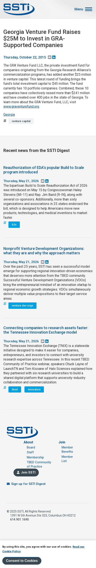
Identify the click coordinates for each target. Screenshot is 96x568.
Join (61, 442)
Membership (35, 457)
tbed (15, 389)
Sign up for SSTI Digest (28, 484)
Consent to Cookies (22, 560)
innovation (34, 389)
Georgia (9, 115)
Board (31, 447)
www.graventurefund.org (21, 106)
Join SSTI (28, 472)
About (28, 442)
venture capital (21, 121)
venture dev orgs (22, 305)
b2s (14, 224)
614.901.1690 (19, 519)
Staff (30, 452)
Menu (78, 9)
